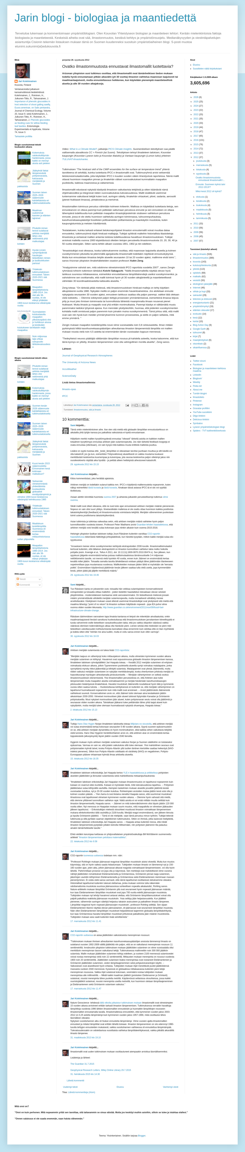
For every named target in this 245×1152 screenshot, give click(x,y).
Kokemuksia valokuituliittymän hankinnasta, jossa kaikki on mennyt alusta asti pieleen (41, 158)
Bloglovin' (197, 378)
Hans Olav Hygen (86, 724)
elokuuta (200, 197)
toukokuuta (202, 205)
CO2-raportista (121, 650)
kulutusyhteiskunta (202, 265)
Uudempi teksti (70, 1087)
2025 (196, 101)
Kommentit (23, 585)
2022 (196, 114)
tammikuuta (202, 218)
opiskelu (197, 273)
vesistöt (196, 280)
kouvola (196, 261)
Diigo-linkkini (199, 416)
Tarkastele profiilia (23, 136)
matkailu (197, 276)
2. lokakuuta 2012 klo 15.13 (83, 709)
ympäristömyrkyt (201, 306)
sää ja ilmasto (95, 410)
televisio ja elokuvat (202, 299)
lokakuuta (201, 169)
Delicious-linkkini (201, 419)
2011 (196, 223)
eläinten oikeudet (201, 310)
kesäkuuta (201, 201)
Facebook (198, 364)
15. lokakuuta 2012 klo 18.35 (84, 758)
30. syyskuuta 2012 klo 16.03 (84, 636)
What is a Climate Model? (83, 149)
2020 (196, 123)
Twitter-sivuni (199, 361)
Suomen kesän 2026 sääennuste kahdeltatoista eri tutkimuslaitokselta (41, 410)
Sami (73, 425)
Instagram (198, 404)
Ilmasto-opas (69, 389)
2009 (196, 232)
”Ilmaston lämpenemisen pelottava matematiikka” (102, 837)
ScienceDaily (69, 375)
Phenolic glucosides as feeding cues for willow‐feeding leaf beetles (32, 123)
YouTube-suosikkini (202, 412)
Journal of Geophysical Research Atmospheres (87, 355)
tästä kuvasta (94, 487)
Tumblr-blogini (200, 393)
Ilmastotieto (198, 397)
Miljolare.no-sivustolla (141, 724)
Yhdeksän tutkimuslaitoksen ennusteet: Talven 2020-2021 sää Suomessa (41, 274)
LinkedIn (197, 375)
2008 (196, 236)
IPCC (65, 396)
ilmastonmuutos (81, 410)
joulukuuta (201, 161)
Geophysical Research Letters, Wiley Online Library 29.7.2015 (100, 1070)
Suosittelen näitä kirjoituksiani (207, 68)
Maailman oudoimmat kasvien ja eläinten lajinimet (41, 214)
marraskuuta (202, 165)
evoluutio (197, 314)
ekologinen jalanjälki (202, 284)
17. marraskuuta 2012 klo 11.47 (85, 988)
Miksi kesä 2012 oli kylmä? (209, 191)
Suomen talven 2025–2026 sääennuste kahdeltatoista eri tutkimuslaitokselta (41, 197)
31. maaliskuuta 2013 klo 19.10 (85, 1037)
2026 (196, 97)
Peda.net (197, 386)
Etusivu (120, 1087)
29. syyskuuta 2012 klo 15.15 (84, 464)
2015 (196, 144)
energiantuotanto (201, 302)
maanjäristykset (200, 340)
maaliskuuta (202, 209)
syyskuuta (201, 173)
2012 (196, 157)
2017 (196, 136)
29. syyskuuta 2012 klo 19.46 (84, 575)
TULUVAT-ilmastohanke (75, 159)
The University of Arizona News (79, 362)
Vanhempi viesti (170, 1087)
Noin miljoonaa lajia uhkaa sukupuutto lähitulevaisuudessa (41, 341)
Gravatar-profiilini (201, 408)
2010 (196, 228)
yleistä (196, 269)
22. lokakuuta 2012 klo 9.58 (83, 841)
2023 (196, 110)
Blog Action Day (200, 325)
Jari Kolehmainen (79, 474)
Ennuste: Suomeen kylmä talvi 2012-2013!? (210, 185)
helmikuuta (201, 214)
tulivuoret (197, 332)
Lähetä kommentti (75, 1080)
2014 (196, 148)
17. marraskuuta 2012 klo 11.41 (85, 921)
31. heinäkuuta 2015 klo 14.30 (85, 1074)
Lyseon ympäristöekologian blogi (209, 427)
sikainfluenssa (200, 347)
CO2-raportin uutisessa (81, 935)
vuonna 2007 (109, 497)
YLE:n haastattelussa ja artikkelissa (140, 772)
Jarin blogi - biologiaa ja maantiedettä (105, 18)
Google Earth (199, 329)
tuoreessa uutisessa (93, 855)
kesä (195, 317)
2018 (196, 131)
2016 (196, 140)
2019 (196, 127)
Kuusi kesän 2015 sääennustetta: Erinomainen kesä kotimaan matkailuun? (41, 468)
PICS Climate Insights (120, 149)
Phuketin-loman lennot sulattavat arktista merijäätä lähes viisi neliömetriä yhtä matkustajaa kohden (33, 236)
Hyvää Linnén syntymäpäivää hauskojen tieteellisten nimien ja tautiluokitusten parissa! (41, 257)
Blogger (142, 1135)
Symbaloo (198, 423)
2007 (196, 241)
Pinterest (197, 401)
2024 (196, 106)
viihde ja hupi (199, 291)
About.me (197, 389)
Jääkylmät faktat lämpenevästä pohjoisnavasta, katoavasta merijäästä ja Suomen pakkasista (32, 178)
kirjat (195, 336)
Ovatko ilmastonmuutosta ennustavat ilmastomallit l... (210, 178)
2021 (196, 118)
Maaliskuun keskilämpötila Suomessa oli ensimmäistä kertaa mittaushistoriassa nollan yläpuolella (33, 531)
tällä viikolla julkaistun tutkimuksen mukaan (121, 1002)
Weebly (196, 382)
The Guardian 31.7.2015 (82, 1064)
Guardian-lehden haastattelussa (152, 524)
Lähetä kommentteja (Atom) (81, 1092)
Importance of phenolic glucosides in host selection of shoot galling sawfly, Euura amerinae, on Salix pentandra (33, 104)
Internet (196, 287)
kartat (195, 321)
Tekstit (21, 579)
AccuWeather (69, 369)
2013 (196, 153)
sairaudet (197, 295)
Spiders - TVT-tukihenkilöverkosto (209, 430)
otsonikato (198, 343)
